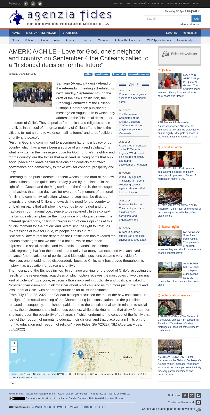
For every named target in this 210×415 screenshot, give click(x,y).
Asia (56, 40)
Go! (196, 18)
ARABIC (196, 3)
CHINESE (184, 3)
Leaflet (13, 374)
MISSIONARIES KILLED (41, 32)
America (71, 40)
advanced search (190, 24)
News (15, 40)
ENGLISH (132, 3)
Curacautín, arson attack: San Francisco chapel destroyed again (132, 235)
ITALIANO (119, 3)
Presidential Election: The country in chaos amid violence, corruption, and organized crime (131, 212)
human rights (119, 74)
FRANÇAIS (157, 3)
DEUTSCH (171, 3)
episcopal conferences (139, 74)
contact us (190, 32)
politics (88, 74)
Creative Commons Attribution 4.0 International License (96, 398)
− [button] (14, 350)
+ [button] (14, 344)
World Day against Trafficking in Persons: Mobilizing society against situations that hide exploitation (132, 184)
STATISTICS (70, 32)
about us (171, 32)
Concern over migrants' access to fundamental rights (132, 98)
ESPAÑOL (144, 3)
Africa (44, 40)
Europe (87, 40)
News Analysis (186, 40)
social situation (102, 74)
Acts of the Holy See (128, 40)
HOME (16, 32)
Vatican (29, 40)
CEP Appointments (159, 40)
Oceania (103, 40)
